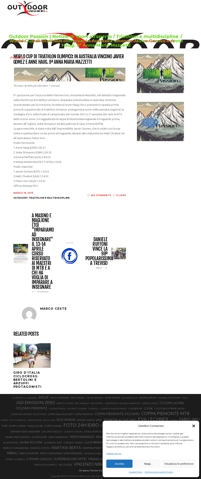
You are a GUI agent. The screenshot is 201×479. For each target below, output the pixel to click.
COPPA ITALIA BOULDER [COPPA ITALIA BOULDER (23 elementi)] (60, 414)
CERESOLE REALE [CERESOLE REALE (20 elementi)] (150, 403)
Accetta (119, 463)
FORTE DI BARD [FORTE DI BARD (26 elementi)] (53, 425)
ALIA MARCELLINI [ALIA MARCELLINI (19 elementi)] (130, 398)
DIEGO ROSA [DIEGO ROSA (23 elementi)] (34, 420)
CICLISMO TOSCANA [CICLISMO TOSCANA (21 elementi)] (77, 408)
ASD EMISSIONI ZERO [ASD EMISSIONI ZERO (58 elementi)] (35, 402)
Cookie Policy (136, 472)
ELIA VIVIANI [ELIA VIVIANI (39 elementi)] (66, 419)
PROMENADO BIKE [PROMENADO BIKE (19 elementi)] (93, 453)
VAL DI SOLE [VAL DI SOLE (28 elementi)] (65, 464)
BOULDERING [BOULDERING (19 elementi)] (97, 403)
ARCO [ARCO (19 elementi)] (185, 398)
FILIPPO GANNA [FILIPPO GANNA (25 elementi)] (17, 426)
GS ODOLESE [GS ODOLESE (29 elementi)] (39, 437)
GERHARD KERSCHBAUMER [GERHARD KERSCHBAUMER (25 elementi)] (25, 431)
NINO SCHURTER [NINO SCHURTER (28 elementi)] (29, 453)
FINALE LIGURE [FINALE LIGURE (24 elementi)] (35, 426)
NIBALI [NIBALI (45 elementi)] (12, 453)
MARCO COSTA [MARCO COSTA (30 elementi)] (40, 447)
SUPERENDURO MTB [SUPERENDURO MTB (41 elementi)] (70, 459)
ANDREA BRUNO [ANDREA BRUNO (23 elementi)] (148, 397)
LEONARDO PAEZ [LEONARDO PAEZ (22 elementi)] (53, 442)
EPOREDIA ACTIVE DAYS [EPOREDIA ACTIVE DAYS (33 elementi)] (120, 419)
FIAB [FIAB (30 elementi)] (4, 425)
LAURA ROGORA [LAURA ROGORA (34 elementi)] (30, 442)
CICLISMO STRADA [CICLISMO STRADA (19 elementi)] (57, 409)
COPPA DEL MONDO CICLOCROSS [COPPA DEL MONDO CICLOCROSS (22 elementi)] (28, 414)
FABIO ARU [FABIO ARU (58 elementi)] (189, 419)
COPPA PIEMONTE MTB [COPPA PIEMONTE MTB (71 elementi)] (165, 413)
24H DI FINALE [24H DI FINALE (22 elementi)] (77, 398)
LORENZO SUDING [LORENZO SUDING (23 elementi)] (73, 442)
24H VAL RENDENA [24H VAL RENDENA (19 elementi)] (94, 398)
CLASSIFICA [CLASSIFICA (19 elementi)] (93, 409)
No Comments (99, 195)
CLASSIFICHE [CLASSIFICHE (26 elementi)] (135, 408)
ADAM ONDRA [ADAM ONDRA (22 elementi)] (112, 398)
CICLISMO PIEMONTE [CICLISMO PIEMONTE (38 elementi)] (31, 408)
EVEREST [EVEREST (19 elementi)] (174, 420)
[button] (193, 426)
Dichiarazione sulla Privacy (159, 472)
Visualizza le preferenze (178, 463)
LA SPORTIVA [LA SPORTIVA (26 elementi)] (10, 442)
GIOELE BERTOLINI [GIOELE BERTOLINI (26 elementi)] (94, 431)
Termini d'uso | (98, 470)
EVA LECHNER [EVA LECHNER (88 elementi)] (153, 419)
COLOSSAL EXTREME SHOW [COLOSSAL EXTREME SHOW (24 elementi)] (169, 408)
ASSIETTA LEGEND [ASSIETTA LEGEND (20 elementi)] (65, 403)
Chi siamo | (84, 470)
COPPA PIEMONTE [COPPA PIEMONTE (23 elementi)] (83, 414)
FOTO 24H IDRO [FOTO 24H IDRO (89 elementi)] (81, 425)
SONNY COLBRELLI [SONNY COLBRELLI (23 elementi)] (15, 459)
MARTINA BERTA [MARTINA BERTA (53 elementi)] (66, 447)
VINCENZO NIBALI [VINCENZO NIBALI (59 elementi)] (90, 464)
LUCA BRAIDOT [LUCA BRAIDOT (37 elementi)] (95, 442)
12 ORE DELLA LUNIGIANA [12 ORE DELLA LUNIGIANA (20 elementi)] (24, 398)
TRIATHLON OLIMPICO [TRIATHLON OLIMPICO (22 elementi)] (45, 465)
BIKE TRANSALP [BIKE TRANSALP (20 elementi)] (82, 403)
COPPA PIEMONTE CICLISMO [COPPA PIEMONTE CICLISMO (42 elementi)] (117, 414)
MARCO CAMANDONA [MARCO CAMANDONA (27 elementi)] (16, 448)
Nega (147, 463)
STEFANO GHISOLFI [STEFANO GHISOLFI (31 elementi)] (39, 459)
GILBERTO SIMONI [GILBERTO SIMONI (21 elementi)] (73, 431)
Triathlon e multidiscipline (49, 197)
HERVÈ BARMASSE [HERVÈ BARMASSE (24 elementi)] (58, 437)
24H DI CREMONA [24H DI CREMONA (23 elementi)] (59, 397)
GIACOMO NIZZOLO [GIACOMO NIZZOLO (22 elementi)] (51, 431)
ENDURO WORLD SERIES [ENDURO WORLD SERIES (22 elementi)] (89, 420)
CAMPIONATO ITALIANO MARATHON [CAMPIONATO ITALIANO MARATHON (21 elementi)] (123, 403)
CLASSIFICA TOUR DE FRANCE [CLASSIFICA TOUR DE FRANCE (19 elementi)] (113, 409)
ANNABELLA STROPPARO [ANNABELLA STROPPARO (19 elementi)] (169, 398)
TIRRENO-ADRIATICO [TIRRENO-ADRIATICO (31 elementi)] (101, 459)
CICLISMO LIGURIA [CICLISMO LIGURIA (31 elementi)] (172, 403)
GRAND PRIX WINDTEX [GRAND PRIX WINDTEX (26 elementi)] (17, 437)
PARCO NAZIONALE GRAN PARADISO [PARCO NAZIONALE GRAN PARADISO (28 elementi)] (61, 453)
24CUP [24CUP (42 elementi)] (43, 397)
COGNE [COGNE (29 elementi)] (148, 408)
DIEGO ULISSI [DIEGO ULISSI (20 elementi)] (49, 420)
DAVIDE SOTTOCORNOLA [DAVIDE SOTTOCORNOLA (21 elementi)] (13, 420)
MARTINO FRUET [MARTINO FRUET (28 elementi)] (92, 447)
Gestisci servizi (113, 453)
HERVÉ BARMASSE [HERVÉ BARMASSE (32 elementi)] (81, 437)
